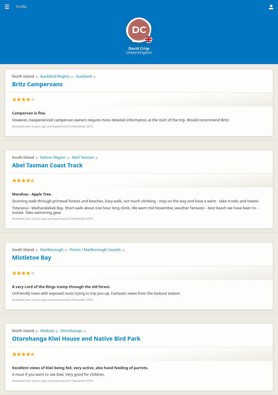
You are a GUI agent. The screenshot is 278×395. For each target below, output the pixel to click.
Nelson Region (53, 157)
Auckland (84, 76)
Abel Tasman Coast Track (47, 165)
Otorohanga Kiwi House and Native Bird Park (76, 338)
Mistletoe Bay (31, 257)
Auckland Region (55, 76)
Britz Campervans (37, 84)
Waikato (47, 330)
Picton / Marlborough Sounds (95, 249)
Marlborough (51, 249)
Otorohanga (71, 330)
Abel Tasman (83, 157)
